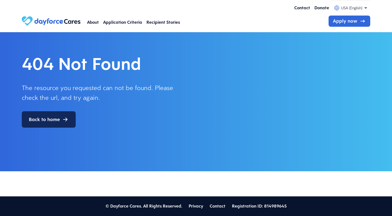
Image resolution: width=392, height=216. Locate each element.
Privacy (196, 206)
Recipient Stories (163, 22)
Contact (302, 7)
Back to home (44, 119)
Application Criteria (122, 22)
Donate (321, 7)
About (93, 22)
